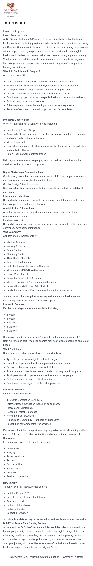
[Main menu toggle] (86, 9)
